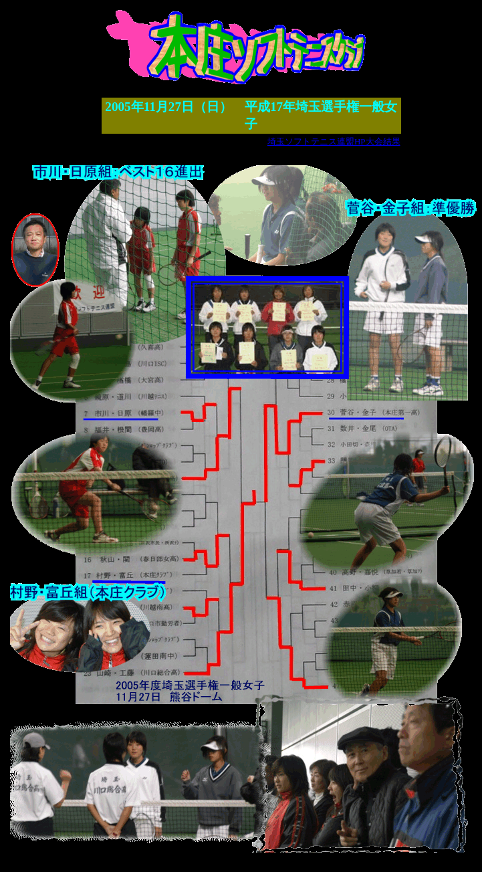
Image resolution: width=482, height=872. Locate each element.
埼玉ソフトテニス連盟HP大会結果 (333, 141)
